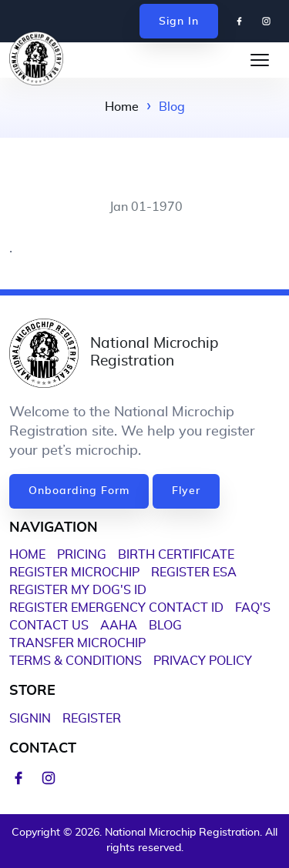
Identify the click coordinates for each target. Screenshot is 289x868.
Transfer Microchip (77, 643)
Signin (30, 719)
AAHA (118, 625)
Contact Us (49, 625)
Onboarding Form (79, 491)
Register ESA (194, 572)
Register (91, 719)
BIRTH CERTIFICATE (176, 555)
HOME (27, 555)
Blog (165, 625)
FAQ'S (253, 608)
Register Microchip (74, 572)
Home (122, 107)
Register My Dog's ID (77, 590)
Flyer (186, 491)
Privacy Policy (202, 661)
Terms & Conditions (75, 661)
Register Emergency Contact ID (116, 608)
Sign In (179, 21)
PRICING (81, 555)
